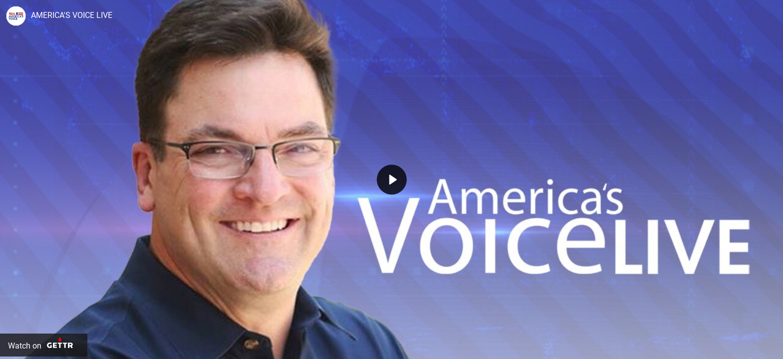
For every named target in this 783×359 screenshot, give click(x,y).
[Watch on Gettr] (43, 345)
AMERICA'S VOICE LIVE (71, 15)
